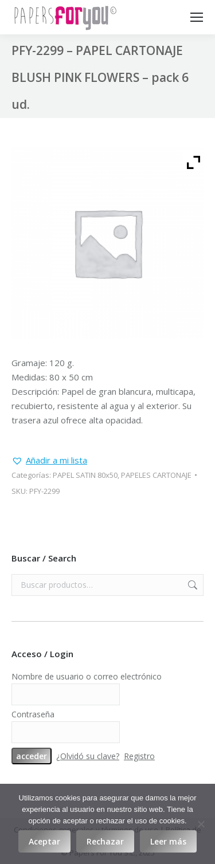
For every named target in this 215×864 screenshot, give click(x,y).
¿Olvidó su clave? (87, 756)
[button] (49, 460)
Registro (139, 756)
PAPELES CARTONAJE (156, 475)
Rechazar (105, 841)
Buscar (191, 585)
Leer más (168, 841)
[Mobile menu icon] (197, 17)
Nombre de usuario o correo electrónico (86, 676)
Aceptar (44, 841)
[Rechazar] (200, 824)
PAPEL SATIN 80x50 (85, 475)
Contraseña (32, 714)
